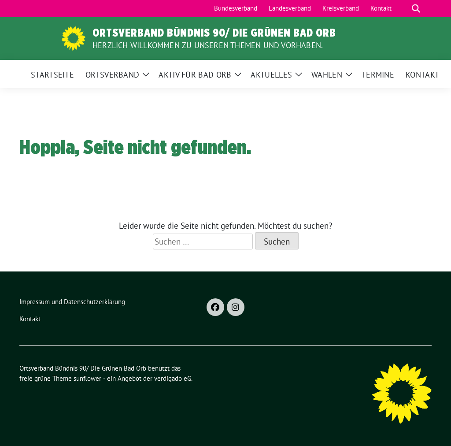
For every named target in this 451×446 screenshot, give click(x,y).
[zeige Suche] (416, 8)
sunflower (87, 378)
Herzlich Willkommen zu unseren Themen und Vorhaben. (207, 45)
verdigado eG (172, 378)
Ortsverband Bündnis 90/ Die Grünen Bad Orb (214, 32)
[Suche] (403, 8)
